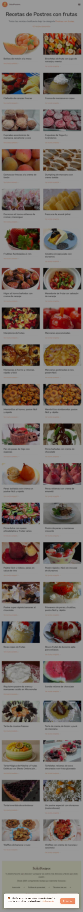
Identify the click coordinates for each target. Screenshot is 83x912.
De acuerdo (67, 901)
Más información (48, 901)
